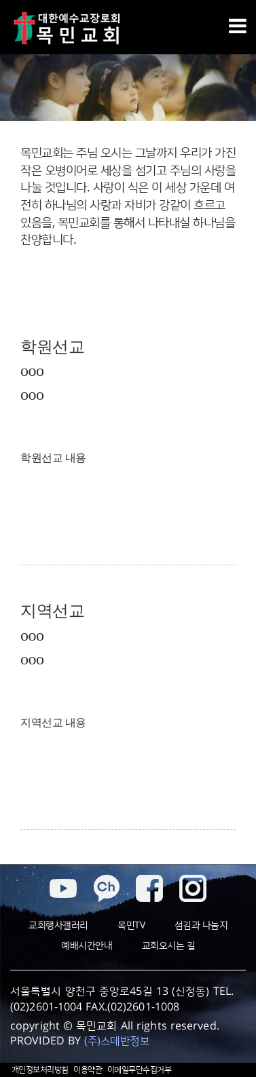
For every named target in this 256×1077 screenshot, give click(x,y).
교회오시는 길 (169, 946)
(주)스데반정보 (116, 1041)
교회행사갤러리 (58, 925)
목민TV (131, 925)
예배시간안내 (86, 946)
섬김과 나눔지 (201, 925)
